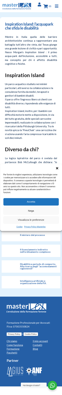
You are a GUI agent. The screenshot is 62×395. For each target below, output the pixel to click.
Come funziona (15, 344)
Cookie (19, 227)
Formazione (13, 348)
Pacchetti (12, 352)
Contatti (37, 344)
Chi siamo (12, 341)
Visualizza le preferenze (31, 219)
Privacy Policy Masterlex (35, 227)
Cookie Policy (31, 334)
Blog (35, 348)
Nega (31, 210)
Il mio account (40, 341)
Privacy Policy (14, 334)
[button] (57, 168)
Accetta (31, 201)
